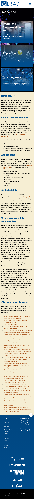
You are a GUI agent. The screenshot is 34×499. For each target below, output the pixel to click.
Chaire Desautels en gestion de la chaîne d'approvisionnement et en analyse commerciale (18, 403)
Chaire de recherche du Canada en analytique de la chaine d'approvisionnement (16, 322)
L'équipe (6, 423)
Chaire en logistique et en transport (16, 407)
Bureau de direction (7, 426)
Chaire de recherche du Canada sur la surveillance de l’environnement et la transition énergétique (17, 345)
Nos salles (7, 438)
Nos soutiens (8, 436)
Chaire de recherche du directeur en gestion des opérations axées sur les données (16, 372)
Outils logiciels (12, 77)
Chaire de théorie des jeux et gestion (16, 399)
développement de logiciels (20, 197)
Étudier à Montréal (7, 446)
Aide (5, 441)
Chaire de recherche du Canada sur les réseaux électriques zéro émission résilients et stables (17, 359)
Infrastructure (8, 429)
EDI (5, 443)
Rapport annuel (6, 432)
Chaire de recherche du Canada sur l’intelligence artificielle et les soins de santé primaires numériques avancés (16, 366)
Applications (11, 53)
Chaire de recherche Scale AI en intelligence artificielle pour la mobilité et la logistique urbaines (18, 391)
